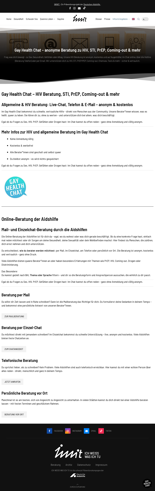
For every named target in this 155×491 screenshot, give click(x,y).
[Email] (79, 8)
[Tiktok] (84, 8)
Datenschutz (84, 464)
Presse (107, 19)
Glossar (99, 19)
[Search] (138, 19)
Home (8, 19)
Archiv (69, 464)
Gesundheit (18, 19)
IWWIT (57, 4)
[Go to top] (77, 486)
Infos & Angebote (120, 19)
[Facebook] (70, 8)
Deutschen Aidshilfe (92, 4)
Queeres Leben (46, 19)
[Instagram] (74, 8)
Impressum (101, 464)
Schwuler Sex (32, 19)
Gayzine (60, 19)
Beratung (56, 464)
